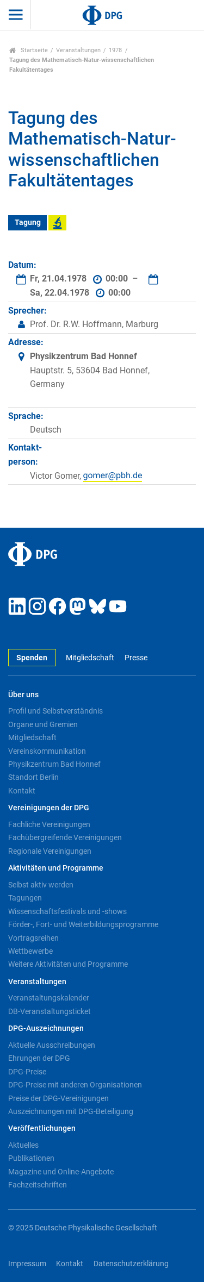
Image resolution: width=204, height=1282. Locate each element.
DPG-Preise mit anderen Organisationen (75, 1084)
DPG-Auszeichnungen (46, 1028)
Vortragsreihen (33, 938)
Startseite (28, 50)
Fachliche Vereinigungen (49, 824)
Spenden (31, 657)
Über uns (23, 694)
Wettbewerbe (30, 951)
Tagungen (25, 897)
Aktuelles (23, 1145)
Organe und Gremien (43, 724)
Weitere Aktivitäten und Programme (68, 964)
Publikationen (31, 1158)
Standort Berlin (33, 777)
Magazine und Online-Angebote (61, 1171)
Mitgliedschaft (90, 657)
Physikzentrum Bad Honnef (54, 764)
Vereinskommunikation (47, 751)
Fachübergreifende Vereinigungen (65, 837)
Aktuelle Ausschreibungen (51, 1045)
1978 (115, 50)
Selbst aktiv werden (40, 884)
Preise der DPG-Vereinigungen (58, 1098)
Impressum (27, 1263)
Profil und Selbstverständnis (55, 710)
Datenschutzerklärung (131, 1263)
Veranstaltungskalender (48, 997)
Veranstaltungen (78, 50)
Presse (136, 657)
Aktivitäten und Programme (55, 868)
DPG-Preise (27, 1071)
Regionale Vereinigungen (49, 851)
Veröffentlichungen (42, 1128)
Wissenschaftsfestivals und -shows (67, 911)
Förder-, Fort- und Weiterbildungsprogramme (83, 924)
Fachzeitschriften (37, 1184)
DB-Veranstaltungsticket (49, 1011)
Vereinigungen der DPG (48, 807)
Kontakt (21, 790)
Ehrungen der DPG (39, 1058)
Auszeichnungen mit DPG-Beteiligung (70, 1111)
